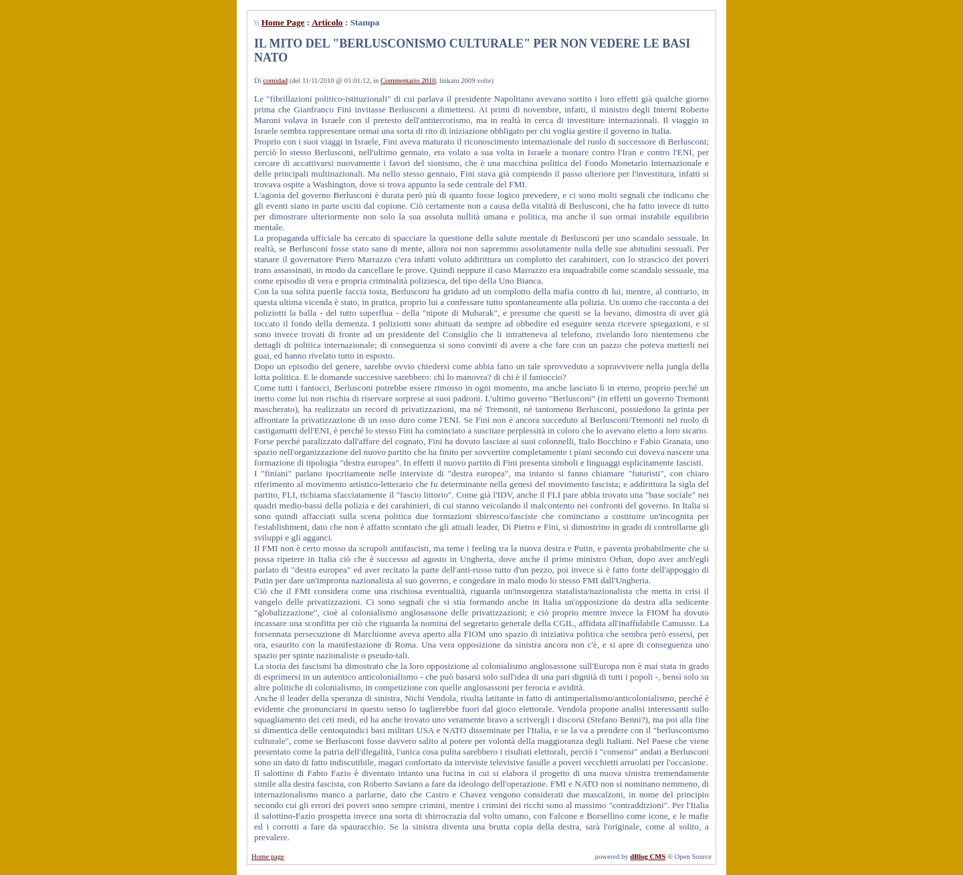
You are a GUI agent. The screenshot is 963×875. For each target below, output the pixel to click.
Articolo (327, 22)
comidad (275, 80)
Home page (267, 856)
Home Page (283, 22)
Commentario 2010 (408, 80)
